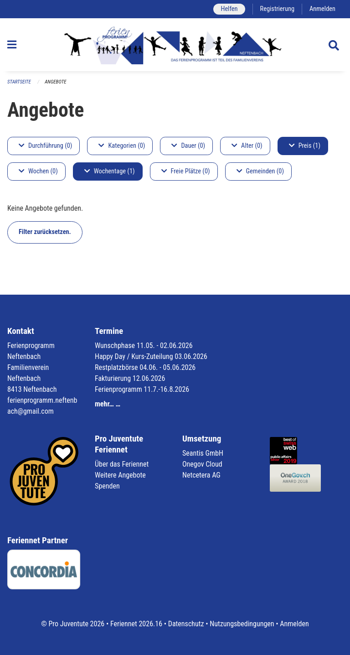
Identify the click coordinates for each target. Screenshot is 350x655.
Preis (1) (304, 146)
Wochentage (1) (109, 171)
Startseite (19, 82)
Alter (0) (247, 146)
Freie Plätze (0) (185, 171)
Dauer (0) (188, 146)
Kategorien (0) (121, 146)
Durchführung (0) (45, 146)
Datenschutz (186, 623)
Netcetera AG (201, 475)
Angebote (55, 82)
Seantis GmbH (202, 453)
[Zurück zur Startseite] (175, 45)
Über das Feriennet (122, 464)
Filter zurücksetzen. (45, 232)
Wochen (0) (38, 171)
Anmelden (322, 9)
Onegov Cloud (202, 464)
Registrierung (277, 9)
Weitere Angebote (120, 475)
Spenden (107, 486)
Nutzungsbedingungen (242, 623)
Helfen (229, 9)
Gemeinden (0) (260, 171)
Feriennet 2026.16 (136, 623)
